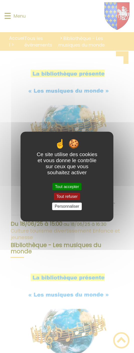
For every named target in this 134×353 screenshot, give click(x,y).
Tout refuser (67, 196)
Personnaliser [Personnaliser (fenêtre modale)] (67, 206)
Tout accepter (67, 187)
